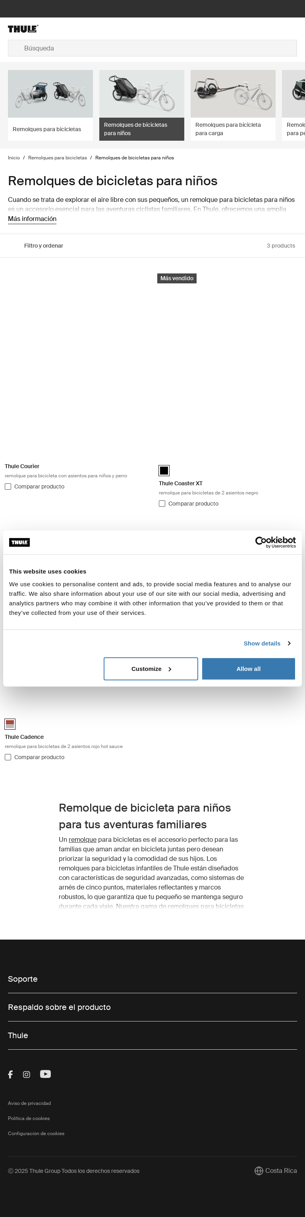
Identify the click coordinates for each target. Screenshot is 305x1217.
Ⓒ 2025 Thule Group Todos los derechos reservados (73, 1170)
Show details (262, 643)
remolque (83, 839)
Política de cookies (29, 1118)
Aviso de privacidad (29, 1103)
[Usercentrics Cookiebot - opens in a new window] (261, 542)
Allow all (248, 668)
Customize (151, 668)
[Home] (56, 29)
